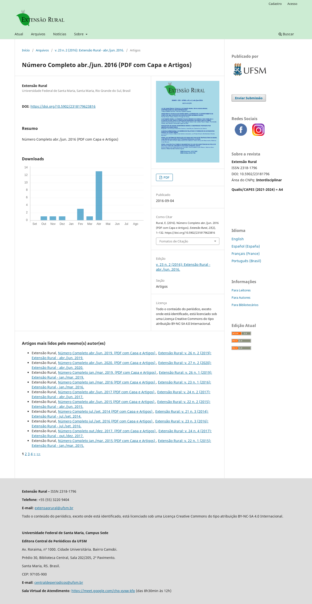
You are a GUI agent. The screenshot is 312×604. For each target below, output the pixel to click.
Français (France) (246, 253)
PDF (166, 177)
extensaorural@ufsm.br (54, 508)
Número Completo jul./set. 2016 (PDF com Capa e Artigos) (105, 421)
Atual (19, 34)
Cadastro (275, 3)
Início (26, 50)
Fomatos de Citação (173, 241)
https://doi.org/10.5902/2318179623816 (63, 106)
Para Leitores (241, 290)
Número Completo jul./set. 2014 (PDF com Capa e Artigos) (105, 411)
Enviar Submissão (249, 98)
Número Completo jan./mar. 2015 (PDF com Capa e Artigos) (107, 440)
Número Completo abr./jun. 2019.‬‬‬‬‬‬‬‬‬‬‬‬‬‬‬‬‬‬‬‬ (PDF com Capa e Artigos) (107, 353)
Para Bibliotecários (245, 305)
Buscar (286, 34)
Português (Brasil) (246, 261)
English (238, 239)
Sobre (79, 34)
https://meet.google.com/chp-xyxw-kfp (103, 590)
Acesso (292, 3)
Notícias (59, 34)
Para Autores (241, 297)
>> (38, 453)
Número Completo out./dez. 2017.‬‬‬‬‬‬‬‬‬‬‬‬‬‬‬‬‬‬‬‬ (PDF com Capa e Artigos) (107, 431)
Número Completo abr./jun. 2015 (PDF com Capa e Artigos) (106, 401)
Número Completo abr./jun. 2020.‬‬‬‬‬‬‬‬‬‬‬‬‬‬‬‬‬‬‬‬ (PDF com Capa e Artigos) (107, 362)
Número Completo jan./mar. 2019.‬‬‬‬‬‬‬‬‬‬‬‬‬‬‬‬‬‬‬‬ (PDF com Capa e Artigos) (107, 372)
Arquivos (38, 34)
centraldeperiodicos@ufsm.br (58, 582)
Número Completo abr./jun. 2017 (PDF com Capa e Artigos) (106, 392)
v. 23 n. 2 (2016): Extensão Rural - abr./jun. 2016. (89, 50)
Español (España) (246, 246)
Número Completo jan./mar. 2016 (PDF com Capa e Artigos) (107, 382)
